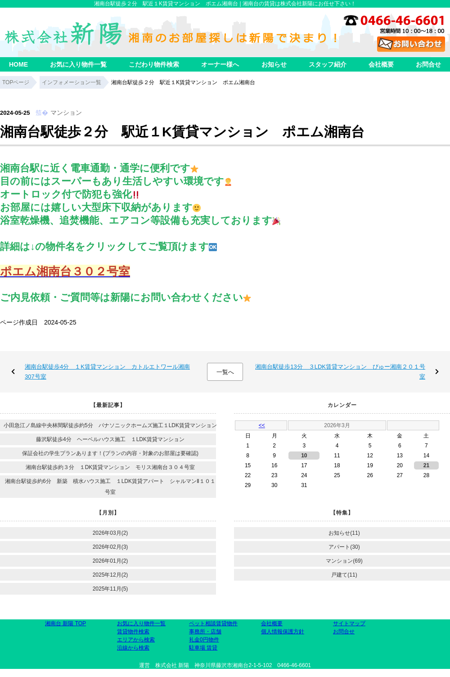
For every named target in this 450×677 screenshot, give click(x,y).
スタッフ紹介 (327, 64)
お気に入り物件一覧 (78, 64)
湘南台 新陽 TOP (65, 623)
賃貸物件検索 (133, 631)
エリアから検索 (136, 639)
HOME (18, 64)
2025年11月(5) (110, 589)
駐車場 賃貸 (203, 648)
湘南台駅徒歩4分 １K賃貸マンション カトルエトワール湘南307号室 (107, 371)
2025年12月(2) (110, 575)
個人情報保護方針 (282, 631)
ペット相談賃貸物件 (213, 623)
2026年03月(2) (110, 533)
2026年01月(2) (110, 561)
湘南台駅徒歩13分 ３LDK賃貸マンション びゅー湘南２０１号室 (340, 371)
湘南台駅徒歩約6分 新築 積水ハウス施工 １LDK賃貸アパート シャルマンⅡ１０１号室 (110, 486)
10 (304, 455)
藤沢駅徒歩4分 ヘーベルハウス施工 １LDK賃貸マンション (110, 439)
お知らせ (274, 64)
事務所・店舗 (205, 631)
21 (426, 465)
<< (262, 425)
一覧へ (225, 372)
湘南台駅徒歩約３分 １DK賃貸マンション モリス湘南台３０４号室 (110, 467)
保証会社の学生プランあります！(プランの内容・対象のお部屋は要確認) (110, 453)
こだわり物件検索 (154, 64)
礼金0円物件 (204, 639)
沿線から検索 (133, 648)
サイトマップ (349, 623)
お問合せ (428, 64)
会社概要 (381, 64)
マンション (66, 112)
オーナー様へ (220, 64)
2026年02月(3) (110, 547)
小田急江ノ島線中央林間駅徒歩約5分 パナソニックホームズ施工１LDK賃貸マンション (110, 425)
